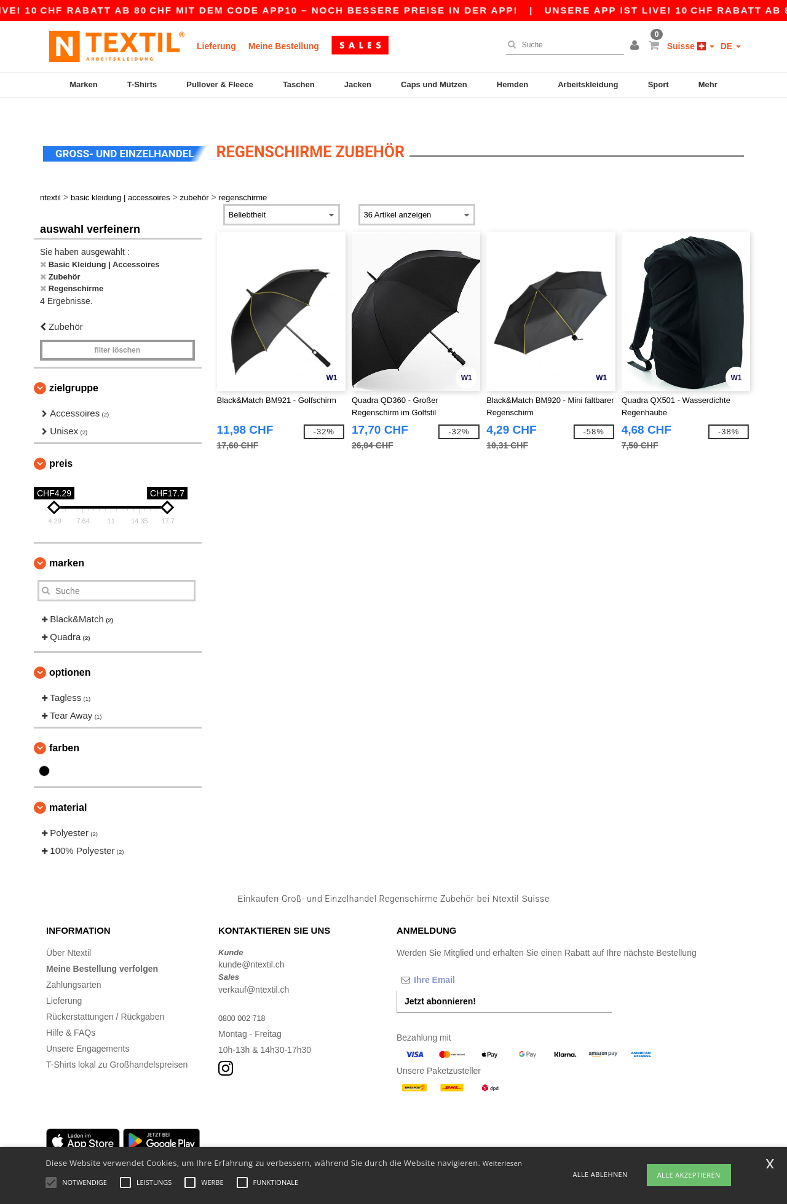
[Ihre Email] (461, 958)
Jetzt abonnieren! (440, 980)
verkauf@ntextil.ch (253, 968)
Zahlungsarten (73, 963)
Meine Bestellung (283, 46)
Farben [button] (64, 727)
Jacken (357, 84)
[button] (636, 46)
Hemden (512, 84)
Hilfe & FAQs (70, 1011)
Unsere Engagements (87, 1027)
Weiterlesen (502, 1163)
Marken (83, 84)
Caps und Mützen (434, 84)
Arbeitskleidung (588, 84)
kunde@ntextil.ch (251, 943)
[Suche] (562, 45)
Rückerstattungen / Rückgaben (105, 995)
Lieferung (216, 46)
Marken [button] (66, 542)
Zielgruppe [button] (73, 367)
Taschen (299, 84)
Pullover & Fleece (219, 84)
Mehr (708, 84)
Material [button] (68, 786)
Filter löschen (117, 329)
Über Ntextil (68, 931)
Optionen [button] (70, 651)
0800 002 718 (244, 996)
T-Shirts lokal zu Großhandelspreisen (117, 1043)
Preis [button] (61, 442)
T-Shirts (142, 84)
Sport (658, 84)
